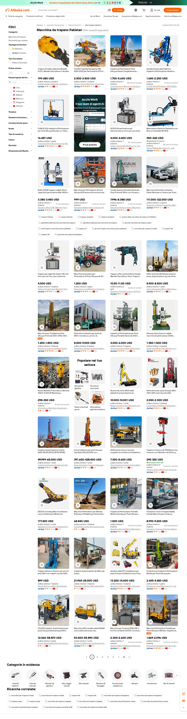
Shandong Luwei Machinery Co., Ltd (161, 586)
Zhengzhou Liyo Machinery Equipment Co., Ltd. (89, 289)
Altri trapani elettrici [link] (93, 25)
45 (124, 657)
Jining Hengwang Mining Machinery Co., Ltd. (162, 289)
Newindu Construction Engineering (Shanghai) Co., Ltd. (53, 527)
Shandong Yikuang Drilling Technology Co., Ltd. (126, 586)
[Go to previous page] (86, 657)
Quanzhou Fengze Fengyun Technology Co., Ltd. (126, 291)
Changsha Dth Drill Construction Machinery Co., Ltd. (53, 144)
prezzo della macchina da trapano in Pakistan (137, 217)
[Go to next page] (129, 657)
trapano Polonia (45, 217)
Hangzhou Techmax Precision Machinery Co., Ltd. (162, 529)
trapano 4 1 (81, 229)
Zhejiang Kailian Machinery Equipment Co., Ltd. (53, 84)
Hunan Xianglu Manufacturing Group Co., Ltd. (53, 643)
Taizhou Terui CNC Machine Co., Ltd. (125, 146)
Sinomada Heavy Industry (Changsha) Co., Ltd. (89, 465)
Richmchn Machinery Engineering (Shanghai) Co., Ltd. (89, 643)
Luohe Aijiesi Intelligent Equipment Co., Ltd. (162, 406)
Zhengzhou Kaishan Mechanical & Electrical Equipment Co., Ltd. (89, 586)
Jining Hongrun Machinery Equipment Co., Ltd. (126, 86)
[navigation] (20, 341)
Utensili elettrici (74, 25)
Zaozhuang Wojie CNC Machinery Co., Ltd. (162, 348)
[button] (109, 10)
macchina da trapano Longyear (58, 701)
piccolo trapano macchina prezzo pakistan (109, 229)
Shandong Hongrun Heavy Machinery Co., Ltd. (126, 207)
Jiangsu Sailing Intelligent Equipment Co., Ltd (126, 646)
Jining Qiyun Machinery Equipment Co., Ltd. (53, 408)
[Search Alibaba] (71, 10)
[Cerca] (118, 10)
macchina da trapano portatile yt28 (57, 707)
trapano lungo (15, 701)
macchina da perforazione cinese (121, 701)
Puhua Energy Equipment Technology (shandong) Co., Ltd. (162, 646)
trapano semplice (85, 217)
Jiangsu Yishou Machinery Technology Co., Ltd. (162, 470)
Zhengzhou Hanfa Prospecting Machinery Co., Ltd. (162, 205)
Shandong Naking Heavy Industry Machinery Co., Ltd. (89, 207)
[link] (183, 693)
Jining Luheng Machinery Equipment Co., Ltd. (89, 84)
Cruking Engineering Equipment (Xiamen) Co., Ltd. (53, 465)
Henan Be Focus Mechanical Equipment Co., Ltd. (53, 586)
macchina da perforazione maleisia (23, 707)
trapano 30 (167, 229)
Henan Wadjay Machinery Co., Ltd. (160, 148)
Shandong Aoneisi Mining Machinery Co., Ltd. (126, 529)
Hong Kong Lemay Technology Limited (89, 527)
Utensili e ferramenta (55, 25)
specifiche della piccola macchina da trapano (56, 223)
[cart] (144, 10)
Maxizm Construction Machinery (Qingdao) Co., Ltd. (126, 406)
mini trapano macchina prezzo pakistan (54, 229)
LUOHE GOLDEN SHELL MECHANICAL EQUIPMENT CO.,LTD (162, 86)
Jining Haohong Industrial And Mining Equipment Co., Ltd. (126, 465)
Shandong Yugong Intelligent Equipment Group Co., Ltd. (53, 348)
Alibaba (40, 25)
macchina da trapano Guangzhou (68, 234)
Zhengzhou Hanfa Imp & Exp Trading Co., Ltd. (89, 348)
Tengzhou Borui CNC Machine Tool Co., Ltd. (53, 207)
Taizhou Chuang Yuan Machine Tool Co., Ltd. (53, 289)
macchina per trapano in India (144, 229)
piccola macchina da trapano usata (136, 223)
